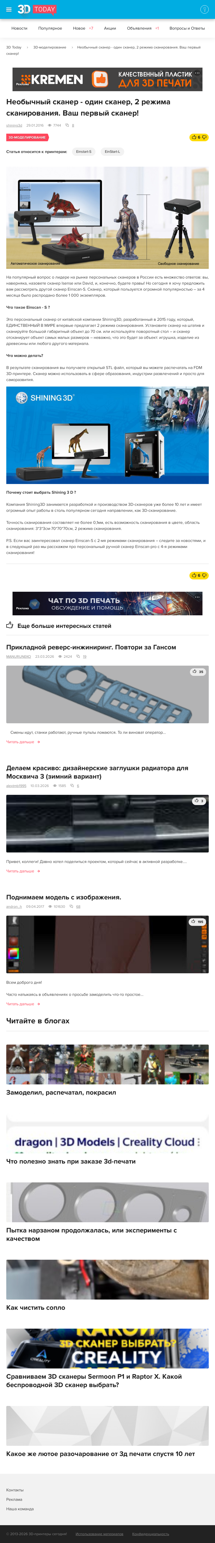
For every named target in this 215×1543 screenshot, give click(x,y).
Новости (19, 28)
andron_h (14, 906)
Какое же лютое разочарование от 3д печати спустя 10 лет (100, 1454)
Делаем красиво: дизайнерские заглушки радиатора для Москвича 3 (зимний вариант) (97, 772)
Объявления (143, 28)
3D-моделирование (49, 47)
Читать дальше (20, 742)
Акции (110, 28)
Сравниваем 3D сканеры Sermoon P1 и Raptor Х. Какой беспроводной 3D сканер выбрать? (94, 1380)
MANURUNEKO (18, 656)
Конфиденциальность (150, 1534)
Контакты (14, 1490)
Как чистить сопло (35, 1307)
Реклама (22, 84)
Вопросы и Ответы (191, 28)
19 (84, 656)
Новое (83, 28)
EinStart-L (112, 151)
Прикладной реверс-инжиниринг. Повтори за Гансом (91, 647)
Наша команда (20, 1509)
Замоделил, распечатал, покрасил (61, 1092)
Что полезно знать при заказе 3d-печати (71, 1161)
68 (78, 906)
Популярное (50, 28)
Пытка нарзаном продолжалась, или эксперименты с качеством (91, 1234)
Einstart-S (83, 151)
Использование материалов (99, 1534)
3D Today (13, 47)
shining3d (14, 125)
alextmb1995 (16, 786)
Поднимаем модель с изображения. (63, 897)
